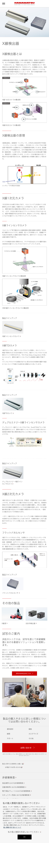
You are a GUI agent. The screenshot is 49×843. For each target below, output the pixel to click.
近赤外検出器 (30, 623)
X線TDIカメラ (7, 413)
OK (24, 837)
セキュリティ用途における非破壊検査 (15, 795)
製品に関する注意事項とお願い (12, 764)
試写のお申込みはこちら (24, 673)
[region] (24, 820)
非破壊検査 (8, 777)
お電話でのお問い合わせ (12, 767)
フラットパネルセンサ (10, 593)
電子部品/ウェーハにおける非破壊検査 (16, 791)
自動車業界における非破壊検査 (13, 787)
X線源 (4, 623)
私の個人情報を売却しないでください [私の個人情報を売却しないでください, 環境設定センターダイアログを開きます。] (23, 832)
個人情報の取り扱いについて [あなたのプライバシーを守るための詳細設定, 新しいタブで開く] (12, 827)
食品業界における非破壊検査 (12, 783)
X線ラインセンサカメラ (10, 336)
